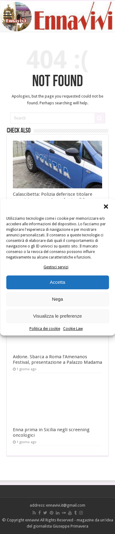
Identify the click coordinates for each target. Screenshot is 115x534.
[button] (106, 206)
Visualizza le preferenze (57, 316)
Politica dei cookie (44, 329)
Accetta (57, 282)
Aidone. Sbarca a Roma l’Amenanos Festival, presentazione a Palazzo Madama (57, 359)
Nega (57, 299)
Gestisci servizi (56, 267)
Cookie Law (73, 329)
